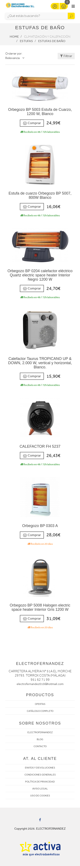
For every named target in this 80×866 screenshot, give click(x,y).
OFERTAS (40, 704)
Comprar (32, 123)
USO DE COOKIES (40, 795)
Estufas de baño (51, 41)
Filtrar (66, 56)
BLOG (40, 739)
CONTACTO (40, 746)
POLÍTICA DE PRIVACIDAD (40, 781)
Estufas (26, 41)
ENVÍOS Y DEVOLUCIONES (40, 767)
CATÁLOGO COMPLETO (40, 711)
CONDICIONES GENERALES (40, 774)
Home (14, 36)
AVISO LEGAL (40, 788)
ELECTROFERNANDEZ (40, 732)
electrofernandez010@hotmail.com (40, 684)
